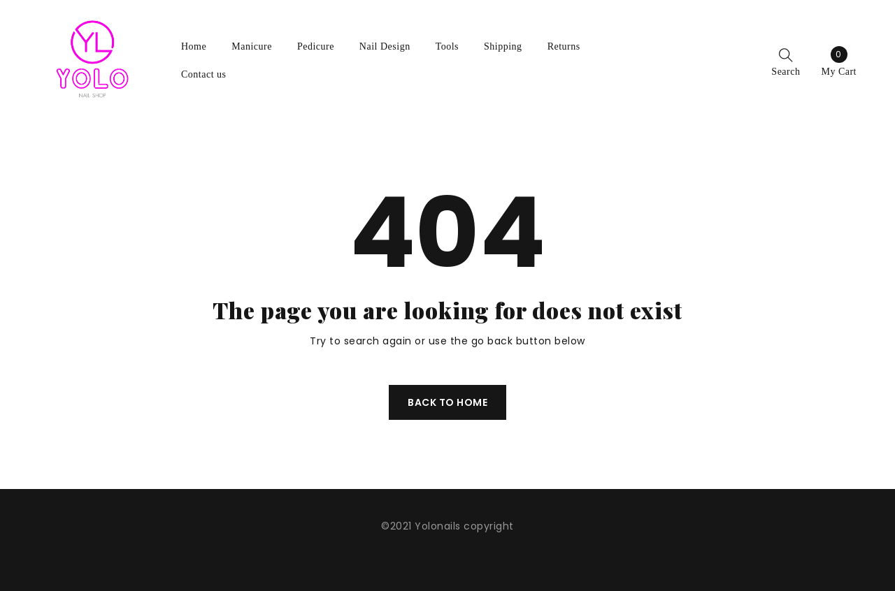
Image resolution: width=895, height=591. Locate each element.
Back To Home (447, 402)
